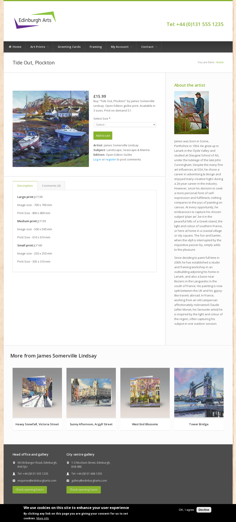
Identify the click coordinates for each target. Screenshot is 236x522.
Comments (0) (51, 186)
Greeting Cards (69, 47)
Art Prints (39, 47)
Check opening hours (30, 489)
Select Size (101, 118)
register (111, 159)
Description (25, 186)
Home (14, 47)
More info (42, 518)
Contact (149, 47)
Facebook (221, 16)
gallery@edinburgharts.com (89, 481)
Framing (96, 47)
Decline (204, 509)
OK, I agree (186, 509)
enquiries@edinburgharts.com (37, 481)
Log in (97, 159)
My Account (121, 47)
